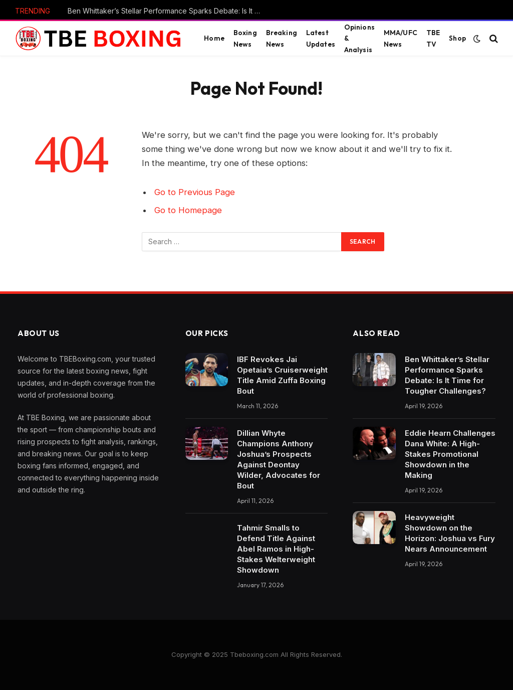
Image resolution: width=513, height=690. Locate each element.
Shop (457, 38)
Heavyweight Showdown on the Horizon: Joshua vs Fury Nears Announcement (450, 533)
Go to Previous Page (194, 192)
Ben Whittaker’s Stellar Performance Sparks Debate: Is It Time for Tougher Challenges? (168, 11)
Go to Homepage (188, 210)
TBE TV (433, 38)
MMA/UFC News (400, 38)
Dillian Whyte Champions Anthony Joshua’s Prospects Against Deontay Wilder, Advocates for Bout (278, 459)
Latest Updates (320, 38)
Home (214, 38)
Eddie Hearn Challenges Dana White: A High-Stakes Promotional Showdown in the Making (450, 454)
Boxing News (245, 38)
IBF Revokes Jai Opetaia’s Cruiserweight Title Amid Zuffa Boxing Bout (282, 375)
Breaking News (281, 38)
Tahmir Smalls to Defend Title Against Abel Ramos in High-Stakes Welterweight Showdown (276, 549)
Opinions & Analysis (359, 38)
